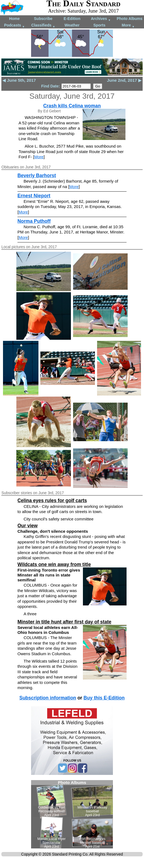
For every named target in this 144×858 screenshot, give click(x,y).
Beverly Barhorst (36, 175)
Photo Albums (129, 18)
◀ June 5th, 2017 (19, 80)
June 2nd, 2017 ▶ (124, 80)
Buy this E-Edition (104, 698)
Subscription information (47, 698)
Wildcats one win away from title (54, 564)
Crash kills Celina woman (72, 106)
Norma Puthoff (34, 221)
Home (14, 18)
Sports (99, 25)
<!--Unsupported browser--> (72, 814)
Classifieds (43, 25)
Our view (27, 525)
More (128, 25)
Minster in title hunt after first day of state (64, 622)
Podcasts (14, 25)
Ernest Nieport (33, 195)
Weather (71, 25)
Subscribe (43, 18)
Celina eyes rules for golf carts (52, 500)
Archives (101, 19)
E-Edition (72, 18)
